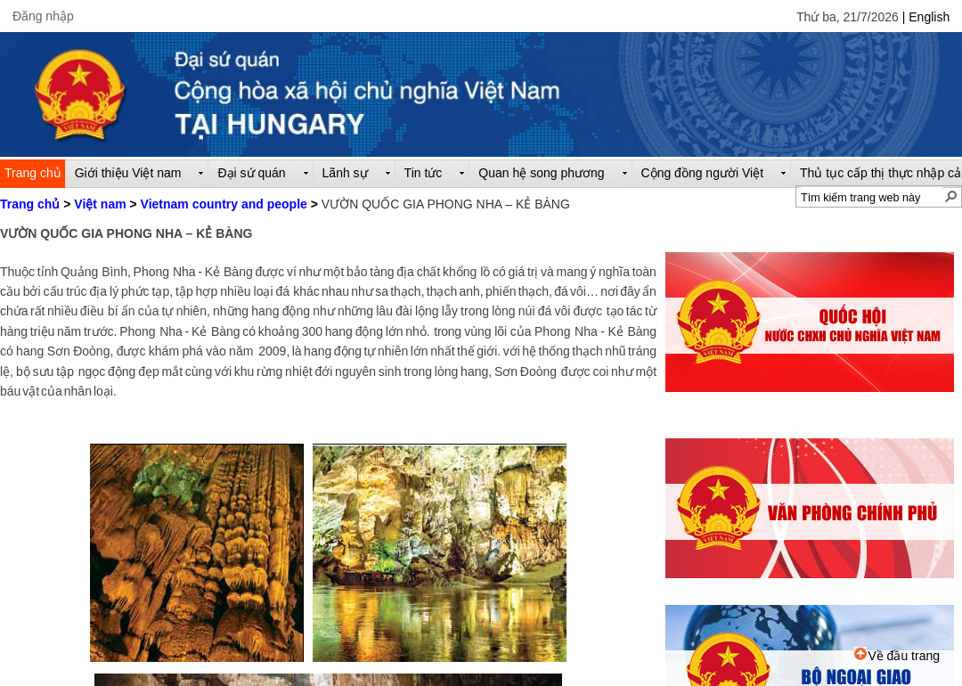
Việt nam (100, 204)
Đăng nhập (43, 16)
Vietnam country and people (224, 204)
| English (926, 17)
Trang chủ (30, 204)
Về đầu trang (897, 656)
